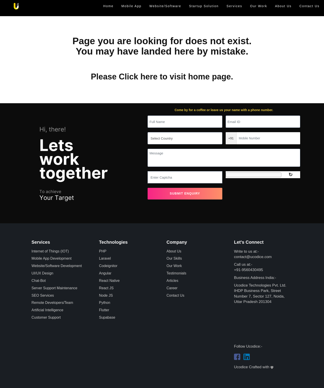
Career (172, 288)
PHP (102, 251)
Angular (105, 273)
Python (104, 303)
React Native (109, 281)
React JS (106, 288)
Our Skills (174, 258)
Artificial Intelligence (47, 310)
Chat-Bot (39, 281)
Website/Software (165, 6)
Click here (138, 76)
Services (234, 6)
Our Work (258, 6)
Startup (204, 6)
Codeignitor (108, 266)
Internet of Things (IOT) (50, 251)
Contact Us (309, 6)
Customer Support (46, 317)
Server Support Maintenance (54, 288)
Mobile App (131, 6)
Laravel (105, 258)
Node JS (106, 295)
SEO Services (43, 295)
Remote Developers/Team (52, 303)
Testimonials (176, 273)
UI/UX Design (42, 273)
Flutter (104, 310)
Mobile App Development (52, 258)
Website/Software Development (57, 266)
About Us (283, 6)
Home (108, 6)
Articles (172, 281)
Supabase (107, 317)
